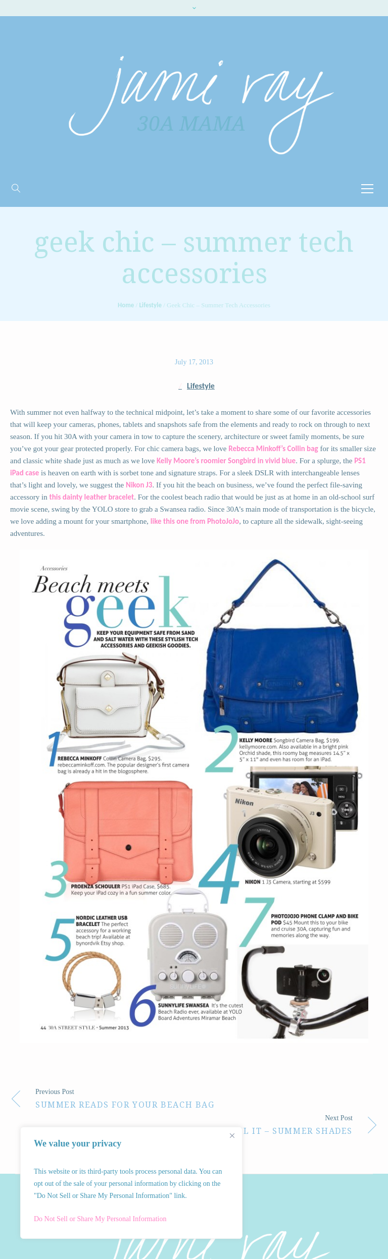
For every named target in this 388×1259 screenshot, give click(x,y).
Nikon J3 (139, 484)
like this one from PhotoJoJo (195, 521)
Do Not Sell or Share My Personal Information (100, 1219)
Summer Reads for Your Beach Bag (125, 1105)
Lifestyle (150, 305)
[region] (131, 1183)
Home (126, 305)
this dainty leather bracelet (91, 497)
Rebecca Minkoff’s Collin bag (273, 448)
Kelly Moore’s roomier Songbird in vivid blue (226, 460)
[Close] (232, 1135)
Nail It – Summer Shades (289, 1131)
